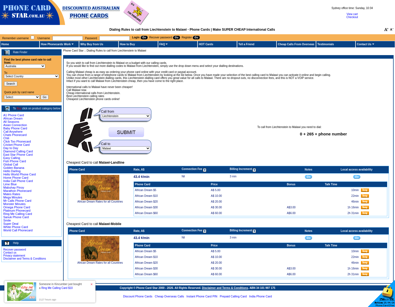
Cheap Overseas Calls (169, 296)
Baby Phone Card (15, 128)
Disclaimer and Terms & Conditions (24, 258)
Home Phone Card (15, 177)
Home (5, 44)
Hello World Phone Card (19, 174)
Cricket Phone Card (16, 144)
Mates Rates (11, 194)
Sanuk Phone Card (16, 217)
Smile (7, 220)
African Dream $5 (145, 190)
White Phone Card (15, 227)
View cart (352, 14)
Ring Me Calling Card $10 (57, 287)
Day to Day (10, 148)
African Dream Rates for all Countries (100, 201)
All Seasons (11, 121)
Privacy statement (14, 255)
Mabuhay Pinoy (13, 187)
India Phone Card (260, 296)
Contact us (9, 252)
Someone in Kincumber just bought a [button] (60, 286)
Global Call (10, 164)
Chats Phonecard (15, 135)
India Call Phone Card (18, 181)
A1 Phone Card (13, 115)
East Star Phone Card (18, 154)
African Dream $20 (146, 201)
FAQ (162, 44)
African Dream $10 (146, 195)
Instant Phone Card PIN (202, 296)
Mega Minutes (12, 197)
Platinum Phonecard (16, 210)
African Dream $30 (146, 207)
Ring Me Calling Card (17, 213)
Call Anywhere (12, 131)
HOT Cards (206, 44)
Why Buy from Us (91, 44)
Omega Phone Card (16, 207)
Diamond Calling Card (18, 151)
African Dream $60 (146, 213)
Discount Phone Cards (138, 296)
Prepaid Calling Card (233, 296)
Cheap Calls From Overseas (296, 44)
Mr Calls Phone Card (17, 200)
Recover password (14, 249)
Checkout (352, 17)
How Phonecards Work (56, 44)
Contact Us (364, 44)
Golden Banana (13, 167)
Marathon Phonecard (17, 190)
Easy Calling (11, 158)
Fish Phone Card (14, 161)
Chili (6, 138)
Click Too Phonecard (17, 141)
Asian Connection (15, 125)
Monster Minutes (14, 204)
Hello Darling (12, 171)
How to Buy (127, 44)
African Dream (12, 118)
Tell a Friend (246, 44)
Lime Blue (10, 184)
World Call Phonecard (18, 230)
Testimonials (325, 44)
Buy (19, 108)
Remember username (15, 38)
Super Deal (10, 223)
